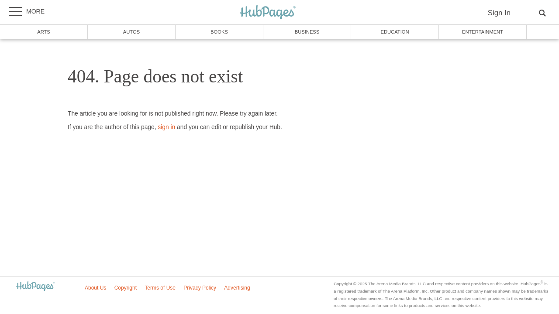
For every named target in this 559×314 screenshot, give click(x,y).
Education (394, 31)
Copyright (125, 288)
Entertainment (482, 31)
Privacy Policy (199, 288)
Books (219, 31)
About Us (95, 288)
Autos (131, 31)
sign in (166, 127)
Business (307, 31)
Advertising (237, 288)
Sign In (499, 13)
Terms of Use (160, 288)
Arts (43, 31)
